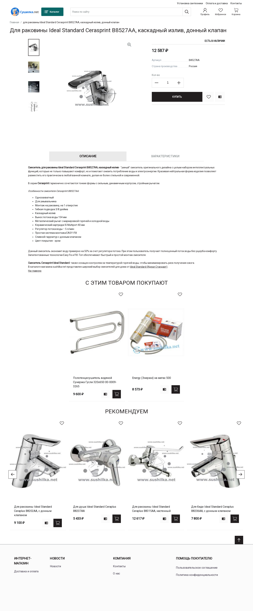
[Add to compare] (105, 394)
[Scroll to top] (239, 540)
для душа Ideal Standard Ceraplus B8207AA (94, 509)
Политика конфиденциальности (197, 575)
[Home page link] (25, 12)
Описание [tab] (87, 156)
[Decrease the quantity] (157, 83)
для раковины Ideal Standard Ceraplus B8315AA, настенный (151, 509)
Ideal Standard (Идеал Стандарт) (148, 266)
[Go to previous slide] (12, 474)
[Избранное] (220, 12)
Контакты (236, 3)
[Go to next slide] (240, 474)
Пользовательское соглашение (197, 567)
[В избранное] (209, 97)
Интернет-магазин (22, 561)
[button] (33, 47)
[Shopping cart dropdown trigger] (236, 12)
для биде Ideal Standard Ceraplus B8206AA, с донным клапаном (212, 509)
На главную (34, 270)
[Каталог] (52, 12)
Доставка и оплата (26, 571)
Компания (122, 558)
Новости (57, 558)
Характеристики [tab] (165, 156)
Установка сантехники (190, 3)
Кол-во (156, 75)
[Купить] (177, 97)
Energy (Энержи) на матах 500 (151, 378)
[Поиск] (187, 12)
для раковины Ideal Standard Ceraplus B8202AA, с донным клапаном (33, 511)
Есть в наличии (215, 41)
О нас (116, 573)
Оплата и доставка (217, 3)
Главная (14, 22)
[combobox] (130, 12)
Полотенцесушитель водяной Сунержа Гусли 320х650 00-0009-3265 (95, 382)
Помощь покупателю (194, 558)
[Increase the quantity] (179, 83)
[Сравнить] (220, 97)
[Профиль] (205, 12)
